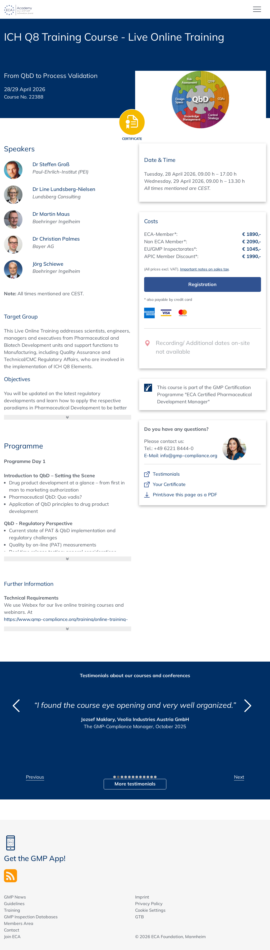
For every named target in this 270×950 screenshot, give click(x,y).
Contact (11, 930)
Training (12, 910)
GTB (139, 916)
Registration (202, 284)
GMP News (15, 897)
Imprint (142, 897)
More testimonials (135, 783)
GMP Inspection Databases (31, 916)
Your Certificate (169, 484)
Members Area (18, 923)
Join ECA (12, 936)
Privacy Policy (149, 903)
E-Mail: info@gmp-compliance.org (181, 455)
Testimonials (167, 474)
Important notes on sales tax (204, 268)
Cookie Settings (150, 910)
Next (239, 777)
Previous (35, 777)
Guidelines (14, 903)
